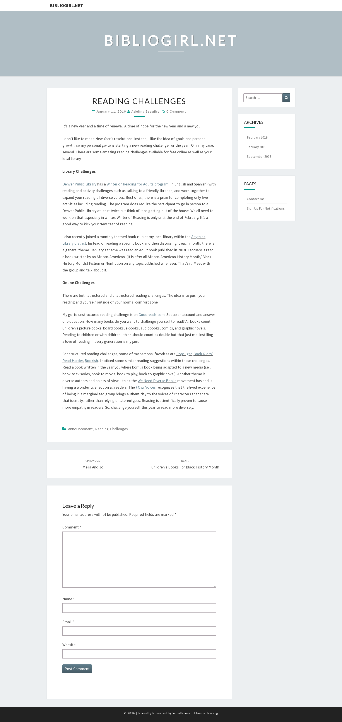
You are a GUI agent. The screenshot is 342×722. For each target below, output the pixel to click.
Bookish (91, 360)
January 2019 (256, 147)
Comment (71, 527)
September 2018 (259, 156)
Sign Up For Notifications (266, 208)
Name (68, 598)
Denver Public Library (79, 184)
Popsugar (184, 353)
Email (68, 621)
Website (68, 644)
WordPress (182, 713)
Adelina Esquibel (146, 111)
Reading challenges (111, 428)
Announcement (80, 428)
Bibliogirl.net (66, 5)
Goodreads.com (152, 314)
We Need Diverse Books (157, 380)
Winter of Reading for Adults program (138, 184)
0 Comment (176, 111)
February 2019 (257, 137)
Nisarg (212, 713)
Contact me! (256, 199)
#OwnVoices (146, 387)
